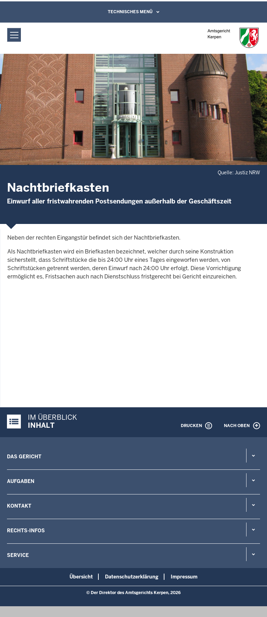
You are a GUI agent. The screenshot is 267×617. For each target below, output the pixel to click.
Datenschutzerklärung (132, 577)
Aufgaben (20, 481)
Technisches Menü (130, 12)
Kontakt (19, 506)
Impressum (184, 577)
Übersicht (81, 577)
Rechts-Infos (26, 530)
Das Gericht (24, 456)
